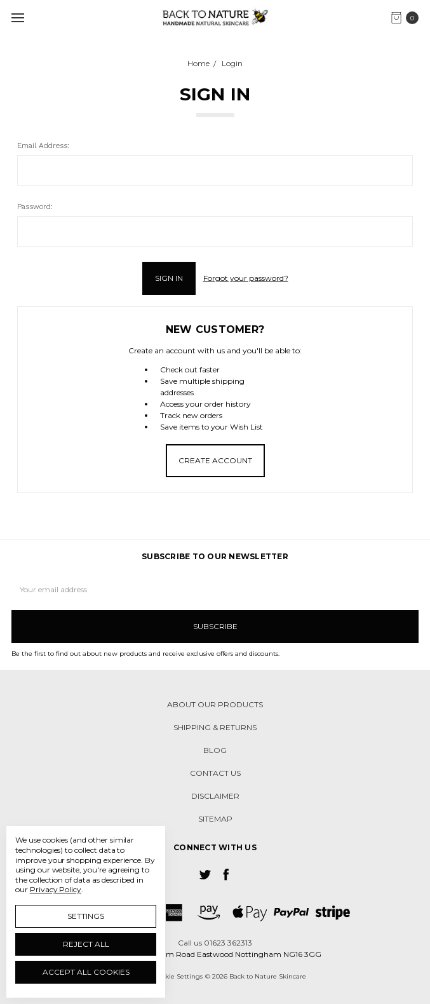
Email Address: (43, 145)
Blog (215, 750)
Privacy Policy (55, 889)
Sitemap (215, 819)
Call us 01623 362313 (215, 942)
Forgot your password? (245, 278)
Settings (85, 916)
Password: (35, 206)
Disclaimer (215, 796)
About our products (215, 704)
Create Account (215, 460)
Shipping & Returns (215, 727)
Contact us (215, 773)
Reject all (86, 944)
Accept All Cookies (86, 972)
